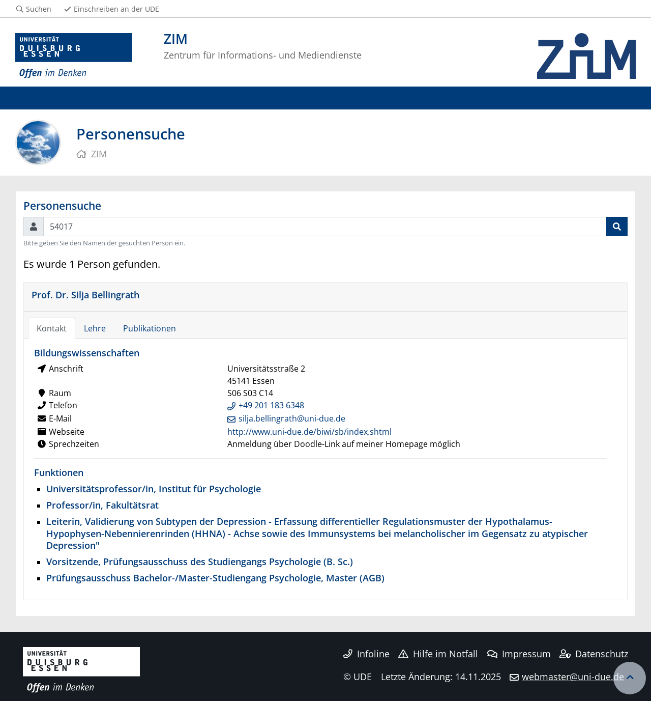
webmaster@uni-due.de (573, 676)
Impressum (519, 654)
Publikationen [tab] (149, 328)
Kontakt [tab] (52, 328)
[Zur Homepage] (73, 56)
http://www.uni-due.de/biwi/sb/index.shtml (309, 431)
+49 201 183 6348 (271, 405)
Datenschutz (593, 654)
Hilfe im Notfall (438, 654)
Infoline (366, 654)
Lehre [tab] (95, 328)
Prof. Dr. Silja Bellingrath (85, 294)
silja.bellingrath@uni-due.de (292, 418)
